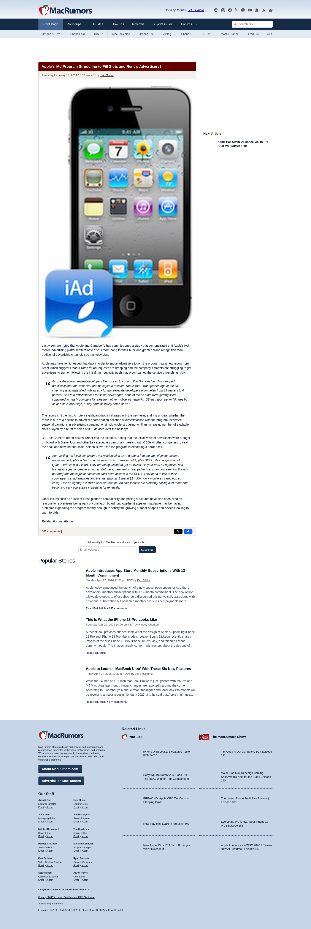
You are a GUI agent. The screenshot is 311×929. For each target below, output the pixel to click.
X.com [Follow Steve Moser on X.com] (49, 879)
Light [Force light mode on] (112, 910)
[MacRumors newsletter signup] (270, 10)
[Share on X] (178, 531)
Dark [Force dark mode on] (119, 910)
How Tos (118, 24)
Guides (98, 24)
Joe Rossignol (144, 673)
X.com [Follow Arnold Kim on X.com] (49, 806)
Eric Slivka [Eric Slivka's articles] (79, 799)
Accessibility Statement (50, 903)
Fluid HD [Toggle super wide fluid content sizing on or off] (95, 910)
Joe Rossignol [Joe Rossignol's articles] (81, 814)
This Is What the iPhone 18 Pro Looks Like (123, 620)
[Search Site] (252, 24)
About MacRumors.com (60, 768)
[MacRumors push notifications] (257, 10)
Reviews (138, 24)
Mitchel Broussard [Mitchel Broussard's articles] (48, 828)
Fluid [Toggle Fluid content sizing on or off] (85, 910)
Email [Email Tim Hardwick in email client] (76, 836)
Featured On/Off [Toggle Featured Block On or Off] (48, 910)
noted (65, 345)
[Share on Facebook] (188, 531)
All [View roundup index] (270, 34)
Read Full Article (96, 608)
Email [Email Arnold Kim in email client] (41, 806)
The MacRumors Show (228, 736)
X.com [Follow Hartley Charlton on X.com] (49, 850)
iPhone (68, 521)
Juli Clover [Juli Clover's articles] (44, 814)
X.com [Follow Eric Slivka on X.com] (85, 806)
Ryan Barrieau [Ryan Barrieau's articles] (81, 858)
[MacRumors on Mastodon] (243, 10)
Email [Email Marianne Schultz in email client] (76, 850)
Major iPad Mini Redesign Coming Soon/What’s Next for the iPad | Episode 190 (246, 776)
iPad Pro (253, 34)
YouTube (136, 736)
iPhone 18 (187, 34)
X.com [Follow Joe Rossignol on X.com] (85, 821)
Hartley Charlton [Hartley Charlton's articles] (47, 843)
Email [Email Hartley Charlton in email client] (41, 850)
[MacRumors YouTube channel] (250, 10)
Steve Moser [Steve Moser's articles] (45, 872)
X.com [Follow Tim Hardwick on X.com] (85, 836)
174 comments (118, 701)
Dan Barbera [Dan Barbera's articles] (45, 858)
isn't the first (65, 415)
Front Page (51, 24)
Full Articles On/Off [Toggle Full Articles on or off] (70, 910)
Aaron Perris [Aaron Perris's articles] (80, 872)
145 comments (118, 608)
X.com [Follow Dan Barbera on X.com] (49, 865)
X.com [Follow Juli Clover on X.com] (49, 821)
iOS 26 (207, 34)
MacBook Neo (121, 34)
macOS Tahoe (230, 34)
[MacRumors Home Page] (65, 10)
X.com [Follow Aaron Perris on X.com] (85, 879)
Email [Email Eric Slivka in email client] (76, 806)
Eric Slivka (107, 75)
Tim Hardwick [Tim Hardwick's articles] (81, 828)
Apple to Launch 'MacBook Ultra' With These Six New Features (140, 669)
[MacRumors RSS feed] (264, 10)
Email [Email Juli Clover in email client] (41, 821)
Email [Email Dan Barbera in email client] (41, 865)
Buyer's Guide (163, 24)
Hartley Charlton (148, 624)
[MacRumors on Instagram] (223, 10)
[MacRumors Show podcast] (216, 10)
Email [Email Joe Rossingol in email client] (76, 821)
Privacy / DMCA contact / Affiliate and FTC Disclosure (66, 897)
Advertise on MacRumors (61, 780)
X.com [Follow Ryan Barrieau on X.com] (85, 865)
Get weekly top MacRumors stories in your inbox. (117, 542)
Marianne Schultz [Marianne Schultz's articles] (83, 843)
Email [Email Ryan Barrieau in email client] (76, 865)
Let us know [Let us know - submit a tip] (196, 10)
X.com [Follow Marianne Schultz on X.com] (85, 850)
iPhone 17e (147, 34)
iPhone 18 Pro (51, 34)
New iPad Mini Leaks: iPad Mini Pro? (166, 823)
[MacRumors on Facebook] (230, 10)
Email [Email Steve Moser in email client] (41, 879)
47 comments (51, 531)
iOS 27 (98, 34)
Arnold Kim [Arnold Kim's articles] (44, 799)
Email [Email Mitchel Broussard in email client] (41, 836)
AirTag (167, 34)
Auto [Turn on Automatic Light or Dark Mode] (105, 910)
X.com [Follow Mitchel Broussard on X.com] (49, 836)
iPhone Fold (77, 34)
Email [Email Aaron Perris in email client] (76, 879)
